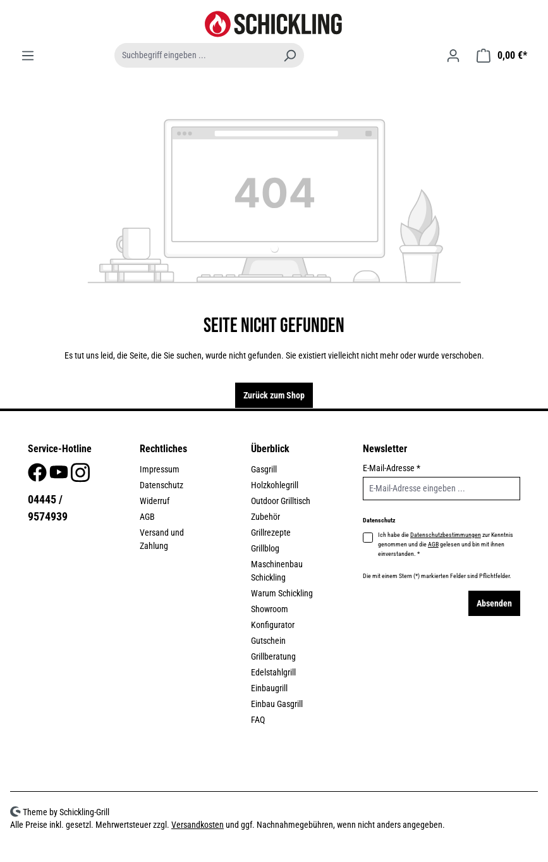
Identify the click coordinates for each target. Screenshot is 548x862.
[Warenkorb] (501, 55)
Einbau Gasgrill (277, 704)
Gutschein (268, 641)
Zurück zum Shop (274, 395)
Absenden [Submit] (494, 603)
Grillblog (265, 548)
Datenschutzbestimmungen (445, 534)
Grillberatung (273, 656)
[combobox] (195, 55)
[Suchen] (289, 55)
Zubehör (265, 517)
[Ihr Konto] (453, 55)
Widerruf (154, 501)
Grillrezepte (271, 532)
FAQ (258, 720)
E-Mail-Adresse (391, 468)
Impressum (160, 469)
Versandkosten (197, 825)
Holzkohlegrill (274, 485)
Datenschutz (161, 485)
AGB (147, 517)
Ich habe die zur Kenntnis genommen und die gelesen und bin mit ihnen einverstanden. (445, 543)
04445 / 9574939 (48, 508)
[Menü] (28, 55)
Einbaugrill (269, 688)
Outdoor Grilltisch (280, 501)
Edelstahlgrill (273, 672)
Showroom (269, 609)
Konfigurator (273, 625)
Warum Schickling (282, 593)
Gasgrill (264, 469)
